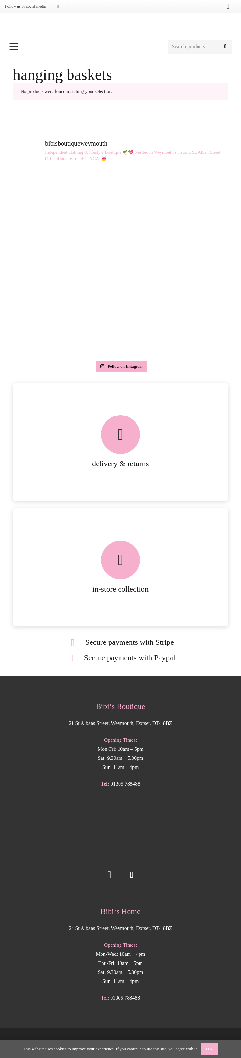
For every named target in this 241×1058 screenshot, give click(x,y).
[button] (85, 46)
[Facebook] (68, 6)
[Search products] (200, 47)
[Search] (225, 47)
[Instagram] (58, 6)
